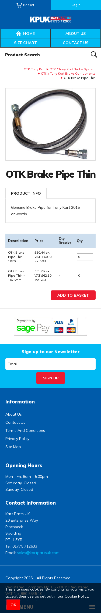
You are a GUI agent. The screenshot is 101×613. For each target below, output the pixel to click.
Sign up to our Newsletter (50, 351)
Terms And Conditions (25, 430)
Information (20, 402)
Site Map (13, 446)
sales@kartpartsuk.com (38, 552)
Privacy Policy (17, 438)
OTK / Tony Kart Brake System (73, 69)
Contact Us (75, 42)
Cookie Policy (76, 596)
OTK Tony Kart (35, 69)
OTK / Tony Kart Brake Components (68, 73)
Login (75, 5)
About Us (75, 33)
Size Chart (25, 42)
